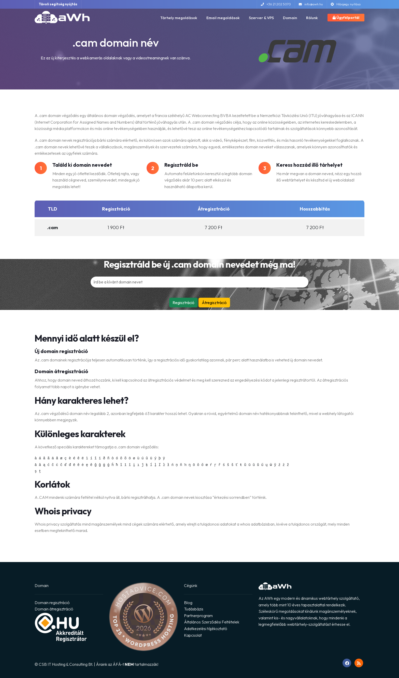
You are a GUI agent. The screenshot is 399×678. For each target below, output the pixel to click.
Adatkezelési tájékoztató (205, 628)
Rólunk (312, 17)
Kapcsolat (193, 635)
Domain (290, 17)
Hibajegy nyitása (346, 4)
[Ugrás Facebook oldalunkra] (346, 663)
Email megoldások (223, 17)
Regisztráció (183, 302)
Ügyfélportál (346, 17)
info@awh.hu (311, 4)
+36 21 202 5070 (276, 4)
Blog (188, 602)
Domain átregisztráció (54, 608)
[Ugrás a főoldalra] (62, 17)
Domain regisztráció (52, 602)
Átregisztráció (214, 302)
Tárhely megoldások (178, 17)
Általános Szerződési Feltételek (211, 621)
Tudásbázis (193, 608)
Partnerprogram (198, 615)
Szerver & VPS (261, 17)
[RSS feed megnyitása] (358, 663)
